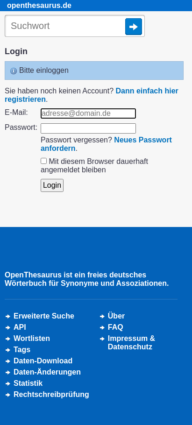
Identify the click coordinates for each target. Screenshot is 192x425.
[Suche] (75, 26)
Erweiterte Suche (44, 316)
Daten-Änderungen (47, 372)
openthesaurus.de (39, 5)
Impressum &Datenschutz (131, 342)
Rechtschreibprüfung (51, 394)
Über (116, 316)
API (20, 327)
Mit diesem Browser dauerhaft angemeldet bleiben (94, 165)
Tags (22, 350)
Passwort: (21, 127)
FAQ (115, 327)
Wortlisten (32, 338)
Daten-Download (43, 361)
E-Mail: (16, 112)
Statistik (28, 383)
